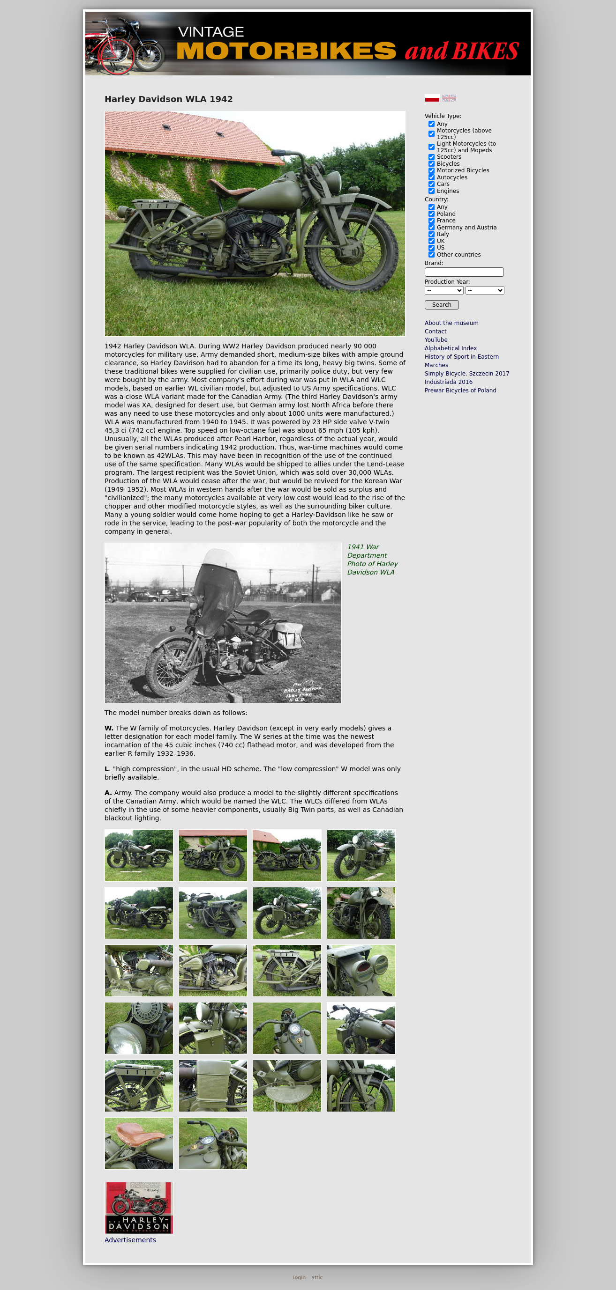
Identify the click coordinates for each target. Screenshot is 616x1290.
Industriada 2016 (449, 382)
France (446, 220)
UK (441, 241)
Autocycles (452, 177)
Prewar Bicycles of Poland (460, 390)
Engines (448, 191)
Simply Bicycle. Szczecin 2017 (467, 373)
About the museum (452, 323)
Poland (446, 214)
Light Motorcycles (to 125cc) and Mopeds (466, 147)
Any (442, 124)
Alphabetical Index (451, 348)
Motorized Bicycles (463, 170)
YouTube (436, 340)
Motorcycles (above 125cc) (464, 133)
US (440, 247)
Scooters (449, 157)
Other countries (459, 254)
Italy (443, 234)
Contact (436, 331)
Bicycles (448, 164)
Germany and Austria (467, 227)
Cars (443, 184)
